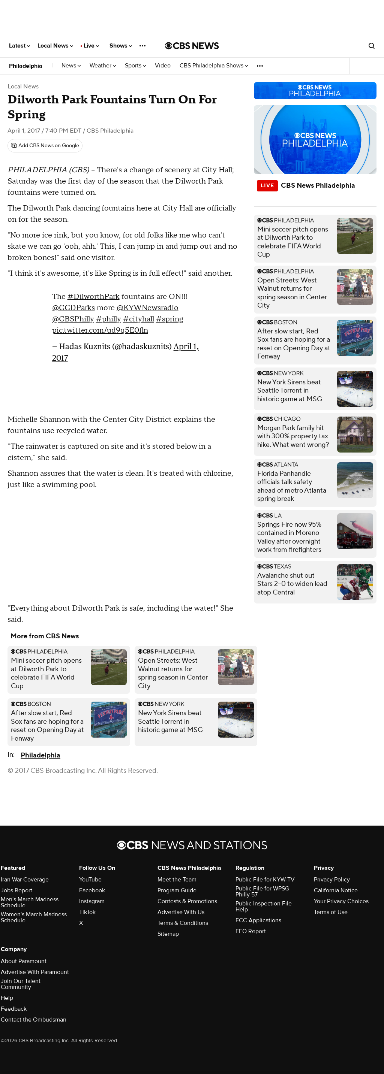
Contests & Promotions (187, 901)
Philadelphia (25, 66)
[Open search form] (371, 45)
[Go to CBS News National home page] (192, 45)
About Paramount (23, 961)
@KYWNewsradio (147, 308)
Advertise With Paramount (35, 972)
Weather (103, 65)
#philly (108, 319)
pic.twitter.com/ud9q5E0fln (100, 330)
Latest (19, 46)
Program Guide (177, 890)
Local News (55, 46)
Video (163, 65)
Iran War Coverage (25, 880)
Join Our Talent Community (20, 984)
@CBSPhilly (73, 319)
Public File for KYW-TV (265, 880)
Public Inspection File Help (264, 907)
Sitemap (168, 934)
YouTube (90, 880)
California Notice (336, 890)
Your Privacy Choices (341, 901)
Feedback (14, 1009)
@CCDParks (73, 308)
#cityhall (138, 319)
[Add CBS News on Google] (45, 145)
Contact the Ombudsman (33, 1020)
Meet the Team (177, 880)
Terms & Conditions (183, 923)
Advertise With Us (181, 912)
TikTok (87, 912)
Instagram (92, 901)
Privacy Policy (332, 880)
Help (7, 998)
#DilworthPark (94, 297)
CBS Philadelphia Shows (214, 65)
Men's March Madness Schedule (29, 902)
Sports (135, 65)
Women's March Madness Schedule (34, 917)
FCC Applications (258, 920)
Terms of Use (331, 912)
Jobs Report (16, 890)
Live (91, 45)
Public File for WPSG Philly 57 (262, 892)
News (71, 65)
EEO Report (251, 931)
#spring (169, 319)
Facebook (92, 890)
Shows (121, 46)
